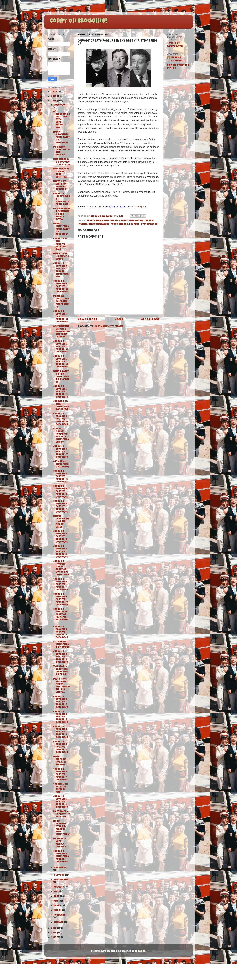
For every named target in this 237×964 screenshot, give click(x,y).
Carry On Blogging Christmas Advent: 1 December (61, 856)
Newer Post (87, 319)
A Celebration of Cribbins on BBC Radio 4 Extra (61, 214)
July (56, 892)
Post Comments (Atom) (108, 327)
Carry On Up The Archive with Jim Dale (60, 244)
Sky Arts (134, 224)
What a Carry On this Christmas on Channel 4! (61, 376)
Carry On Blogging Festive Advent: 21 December (60, 346)
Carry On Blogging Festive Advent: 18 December (60, 419)
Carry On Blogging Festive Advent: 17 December (60, 452)
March (58, 910)
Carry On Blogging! (78, 21)
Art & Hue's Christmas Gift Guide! (61, 464)
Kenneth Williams (98, 224)
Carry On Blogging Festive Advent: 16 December (60, 476)
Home (119, 319)
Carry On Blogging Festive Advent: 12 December (60, 551)
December (60, 105)
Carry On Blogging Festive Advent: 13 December (60, 536)
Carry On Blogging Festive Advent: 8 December (60, 657)
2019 (54, 96)
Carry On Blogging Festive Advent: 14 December (60, 506)
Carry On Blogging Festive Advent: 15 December (60, 491)
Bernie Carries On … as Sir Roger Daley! (61, 521)
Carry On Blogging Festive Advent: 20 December (60, 361)
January (59, 922)
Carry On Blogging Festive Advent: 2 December (60, 802)
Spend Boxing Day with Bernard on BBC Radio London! (61, 331)
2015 (54, 938)
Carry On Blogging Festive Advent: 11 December (60, 584)
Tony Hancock (149, 224)
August (58, 887)
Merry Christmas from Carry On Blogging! (61, 229)
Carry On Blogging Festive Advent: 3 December (60, 774)
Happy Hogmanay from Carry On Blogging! (61, 137)
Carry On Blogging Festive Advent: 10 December (60, 599)
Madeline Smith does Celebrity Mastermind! (61, 301)
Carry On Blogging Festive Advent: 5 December (60, 732)
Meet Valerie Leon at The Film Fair (61, 814)
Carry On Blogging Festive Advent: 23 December (60, 286)
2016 (54, 933)
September (61, 880)
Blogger (140, 951)
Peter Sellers (119, 224)
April (57, 906)
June (57, 896)
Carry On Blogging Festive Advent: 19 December (60, 391)
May (56, 901)
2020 (54, 92)
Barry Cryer (94, 221)
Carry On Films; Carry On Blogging (122, 221)
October (59, 875)
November (60, 868)
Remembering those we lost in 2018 (61, 162)
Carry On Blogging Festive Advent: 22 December (60, 316)
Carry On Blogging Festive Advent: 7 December (60, 702)
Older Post (150, 319)
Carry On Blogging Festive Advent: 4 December (60, 747)
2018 (54, 101)
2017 (54, 928)
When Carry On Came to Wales (61, 256)
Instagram (140, 206)
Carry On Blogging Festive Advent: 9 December (60, 632)
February (59, 915)
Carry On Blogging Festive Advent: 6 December (60, 717)
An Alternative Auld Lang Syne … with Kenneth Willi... (61, 120)
